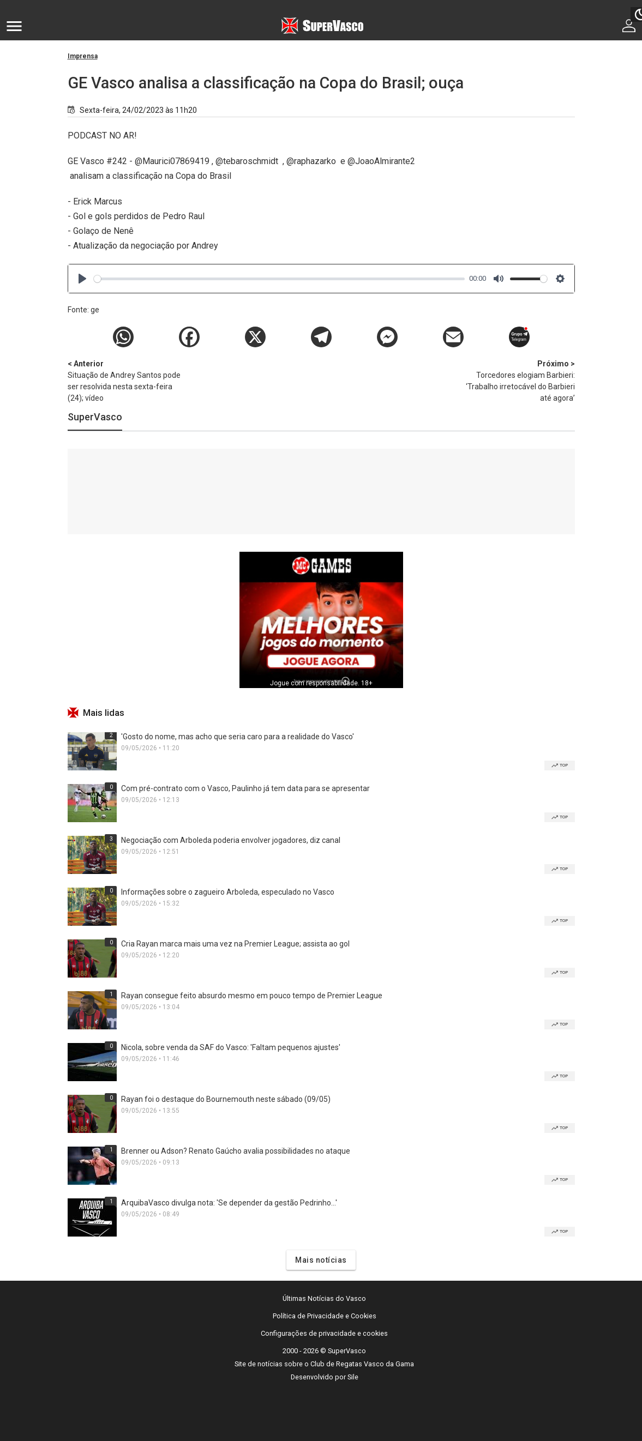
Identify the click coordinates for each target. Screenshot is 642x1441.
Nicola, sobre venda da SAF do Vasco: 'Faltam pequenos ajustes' (230, 1047)
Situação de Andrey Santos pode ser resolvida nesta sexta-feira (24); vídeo (125, 380)
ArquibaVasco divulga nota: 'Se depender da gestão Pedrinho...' (229, 1202)
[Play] (82, 278)
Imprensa (83, 56)
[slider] (279, 279)
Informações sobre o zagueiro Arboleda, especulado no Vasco (227, 892)
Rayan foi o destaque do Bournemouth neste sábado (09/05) (226, 1099)
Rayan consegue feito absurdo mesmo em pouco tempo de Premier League (251, 995)
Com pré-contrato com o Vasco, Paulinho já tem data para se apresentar (245, 788)
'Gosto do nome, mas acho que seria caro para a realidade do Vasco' (237, 736)
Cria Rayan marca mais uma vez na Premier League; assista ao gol (235, 943)
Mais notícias (321, 1260)
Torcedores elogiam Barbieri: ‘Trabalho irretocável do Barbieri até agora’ (517, 380)
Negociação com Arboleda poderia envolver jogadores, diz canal (230, 840)
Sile (352, 1377)
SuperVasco (95, 417)
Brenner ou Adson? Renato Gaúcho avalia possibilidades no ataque (235, 1151)
